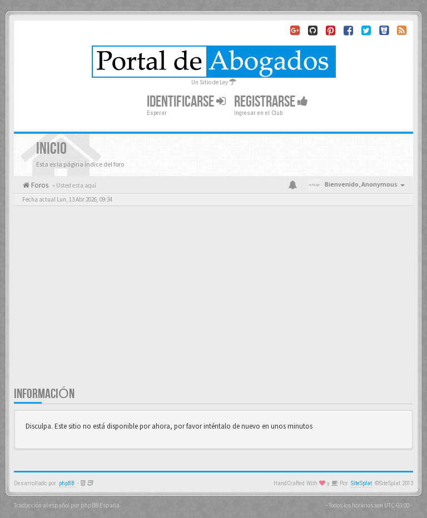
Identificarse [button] (186, 102)
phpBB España (100, 505)
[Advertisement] (213, 302)
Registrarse (271, 102)
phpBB (67, 483)
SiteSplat (361, 483)
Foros (38, 185)
